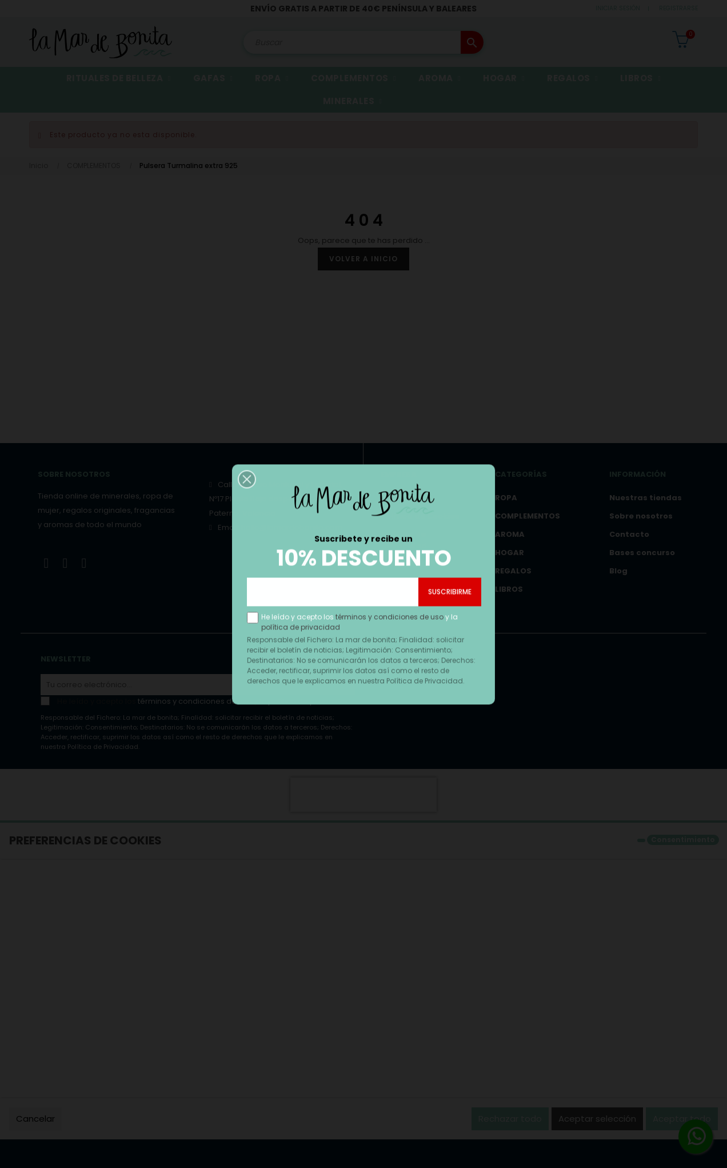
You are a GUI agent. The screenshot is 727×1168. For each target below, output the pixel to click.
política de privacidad (302, 651)
